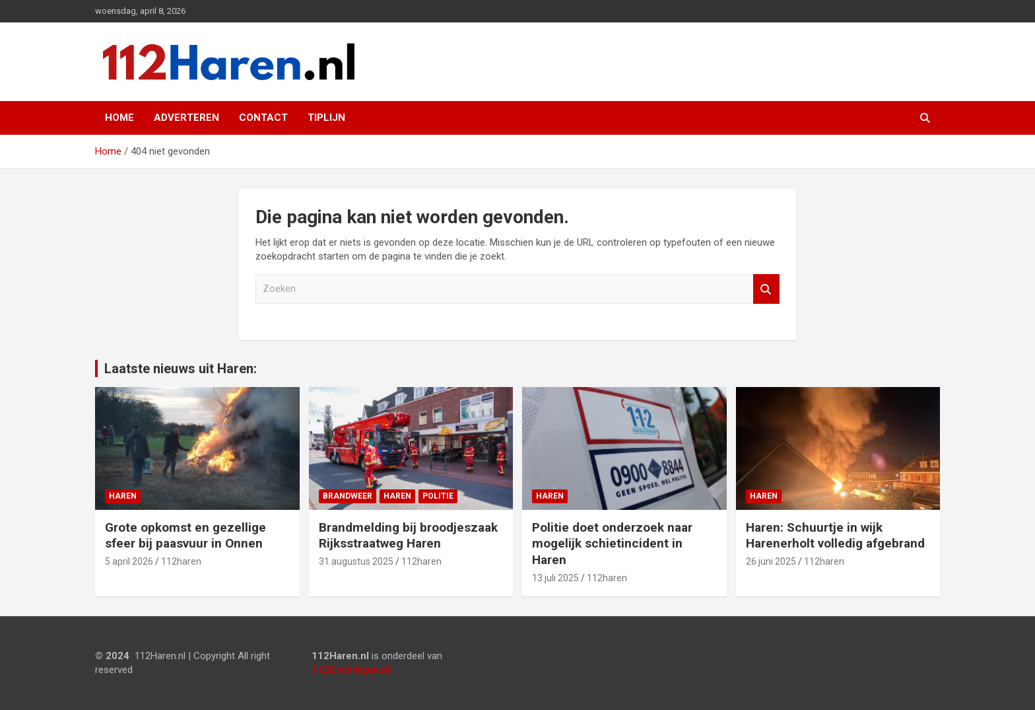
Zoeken (766, 289)
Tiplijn (326, 118)
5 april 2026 (129, 561)
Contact (263, 118)
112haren (181, 561)
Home (119, 118)
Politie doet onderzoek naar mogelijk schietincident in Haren (612, 543)
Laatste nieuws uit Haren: (180, 368)
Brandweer (347, 496)
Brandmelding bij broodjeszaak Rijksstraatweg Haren (408, 535)
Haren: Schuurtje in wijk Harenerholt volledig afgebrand (835, 535)
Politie (437, 496)
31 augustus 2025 (356, 561)
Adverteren (186, 118)
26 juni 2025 (771, 561)
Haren (123, 496)
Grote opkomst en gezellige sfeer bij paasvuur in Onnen (185, 535)
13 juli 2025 (555, 578)
